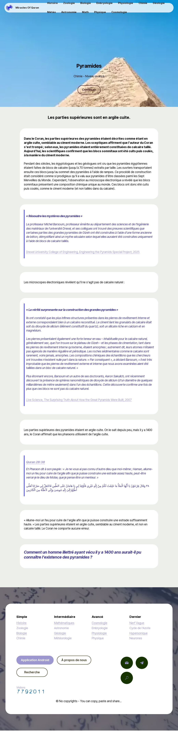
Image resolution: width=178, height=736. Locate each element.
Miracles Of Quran (27, 7)
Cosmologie (99, 623)
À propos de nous (74, 660)
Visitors (30, 690)
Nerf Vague (136, 623)
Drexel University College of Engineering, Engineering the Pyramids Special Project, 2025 (83, 252)
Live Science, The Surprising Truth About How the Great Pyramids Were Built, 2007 (79, 400)
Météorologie (63, 638)
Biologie (21, 633)
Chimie (20, 638)
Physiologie (99, 633)
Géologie (60, 633)
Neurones (135, 638)
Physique (98, 638)
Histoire (21, 623)
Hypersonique (138, 633)
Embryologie (100, 628)
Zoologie (22, 628)
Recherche (32, 672)
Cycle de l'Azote (139, 628)
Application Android (35, 660)
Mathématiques (64, 623)
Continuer (89, 89)
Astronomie (61, 628)
